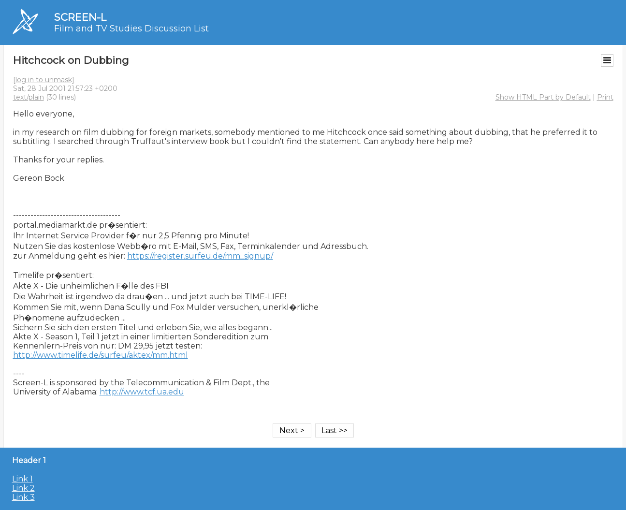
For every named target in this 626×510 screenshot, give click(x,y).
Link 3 (23, 497)
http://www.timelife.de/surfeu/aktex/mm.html (100, 355)
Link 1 (22, 478)
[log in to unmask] (43, 79)
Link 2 (23, 488)
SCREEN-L (80, 17)
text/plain (28, 97)
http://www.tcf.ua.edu (142, 391)
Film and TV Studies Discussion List (131, 28)
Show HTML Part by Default (543, 97)
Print (605, 97)
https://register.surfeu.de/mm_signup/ (200, 256)
